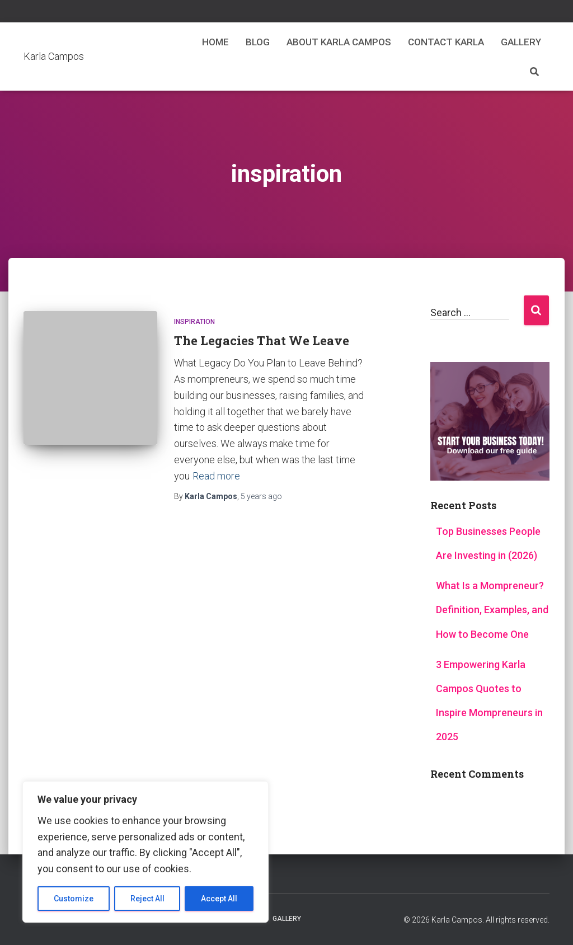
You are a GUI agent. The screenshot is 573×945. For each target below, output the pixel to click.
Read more (216, 476)
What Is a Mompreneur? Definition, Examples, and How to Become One (492, 610)
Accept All (219, 898)
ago (261, 496)
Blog (258, 42)
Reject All (147, 898)
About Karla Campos (338, 42)
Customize (73, 898)
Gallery (521, 42)
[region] (145, 852)
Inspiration (194, 322)
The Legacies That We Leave (261, 340)
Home (215, 42)
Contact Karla (446, 42)
